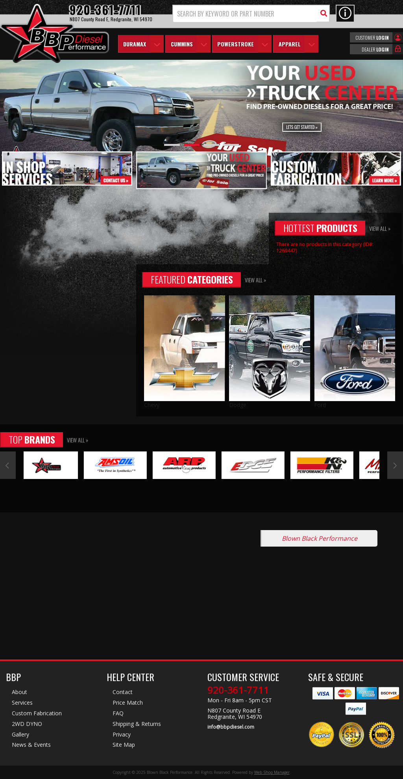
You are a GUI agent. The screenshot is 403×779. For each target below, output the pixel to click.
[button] (251, 13)
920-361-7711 (238, 690)
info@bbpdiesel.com (230, 727)
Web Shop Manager (272, 772)
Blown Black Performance (319, 538)
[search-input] (245, 14)
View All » (379, 228)
